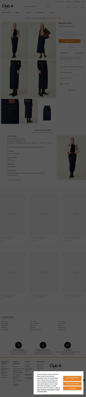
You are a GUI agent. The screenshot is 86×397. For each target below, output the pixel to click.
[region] (58, 382)
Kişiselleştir (72, 388)
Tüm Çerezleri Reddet (72, 383)
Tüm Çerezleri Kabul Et (72, 378)
